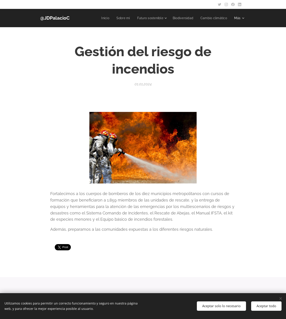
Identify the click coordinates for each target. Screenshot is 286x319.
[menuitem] (100, 18)
